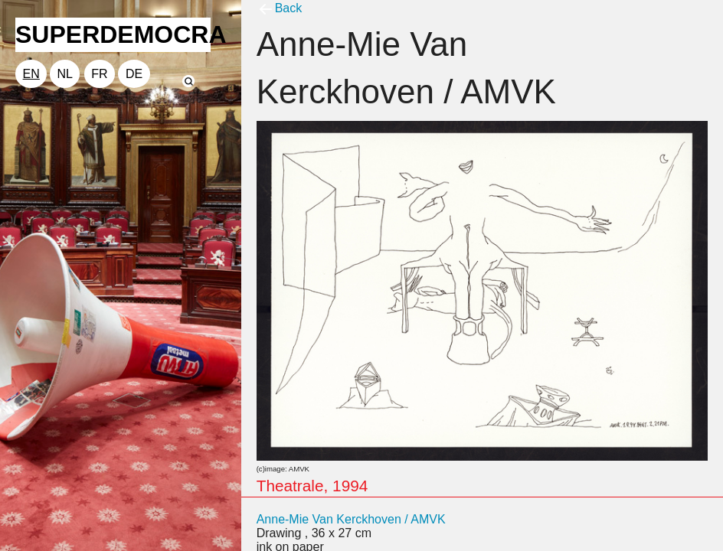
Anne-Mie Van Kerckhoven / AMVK (351, 519)
